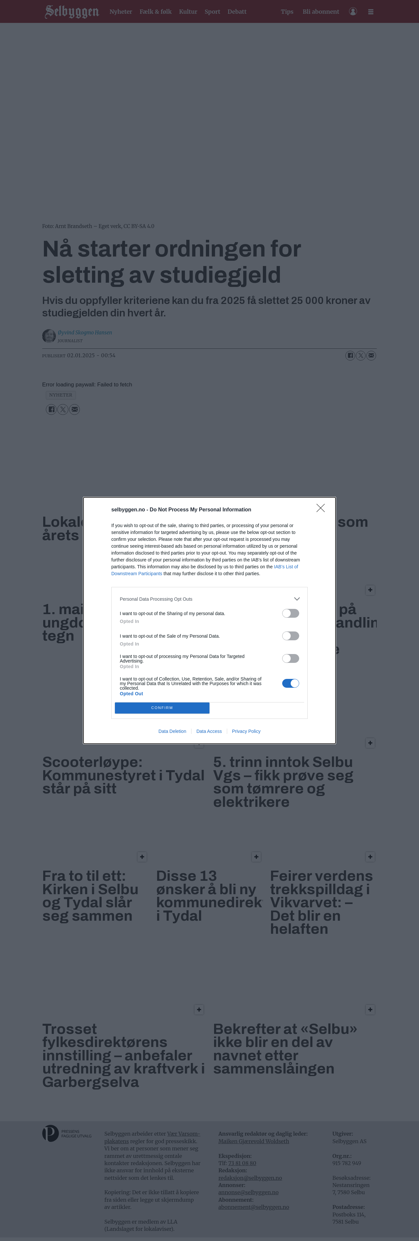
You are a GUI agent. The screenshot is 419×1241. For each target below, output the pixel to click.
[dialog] (209, 620)
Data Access (209, 731)
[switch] (290, 613)
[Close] (323, 510)
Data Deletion (172, 731)
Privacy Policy (246, 731)
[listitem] (209, 598)
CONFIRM (162, 708)
